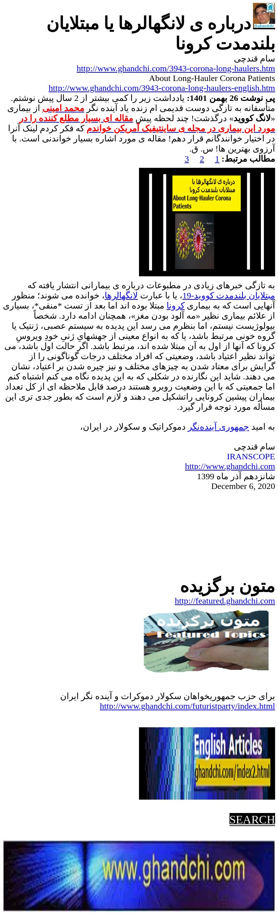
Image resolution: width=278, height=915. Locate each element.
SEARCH (252, 819)
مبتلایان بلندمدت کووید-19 (228, 295)
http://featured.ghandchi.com (225, 600)
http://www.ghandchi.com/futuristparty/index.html (187, 706)
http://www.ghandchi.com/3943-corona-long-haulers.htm (176, 68)
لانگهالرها (121, 295)
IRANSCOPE (251, 456)
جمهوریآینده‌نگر (218, 426)
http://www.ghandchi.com (230, 466)
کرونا (176, 305)
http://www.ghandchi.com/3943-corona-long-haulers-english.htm (162, 88)
